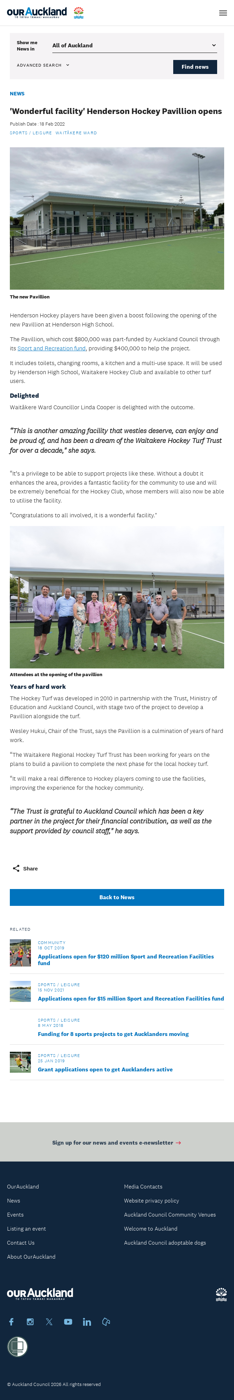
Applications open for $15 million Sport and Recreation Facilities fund (131, 998)
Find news (195, 66)
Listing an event (26, 1228)
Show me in (27, 45)
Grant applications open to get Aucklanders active (105, 1069)
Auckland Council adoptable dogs (165, 1242)
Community (52, 942)
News (17, 93)
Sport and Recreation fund (52, 348)
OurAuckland (23, 1186)
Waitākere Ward (76, 133)
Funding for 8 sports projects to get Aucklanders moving (113, 1034)
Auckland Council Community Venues (170, 1214)
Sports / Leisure (31, 133)
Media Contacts (143, 1186)
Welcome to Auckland (150, 1228)
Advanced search (43, 65)
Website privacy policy (151, 1200)
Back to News (117, 897)
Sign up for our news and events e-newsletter (117, 1144)
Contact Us (20, 1242)
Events (15, 1214)
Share (25, 868)
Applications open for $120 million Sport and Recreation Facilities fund (126, 960)
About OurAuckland (31, 1256)
